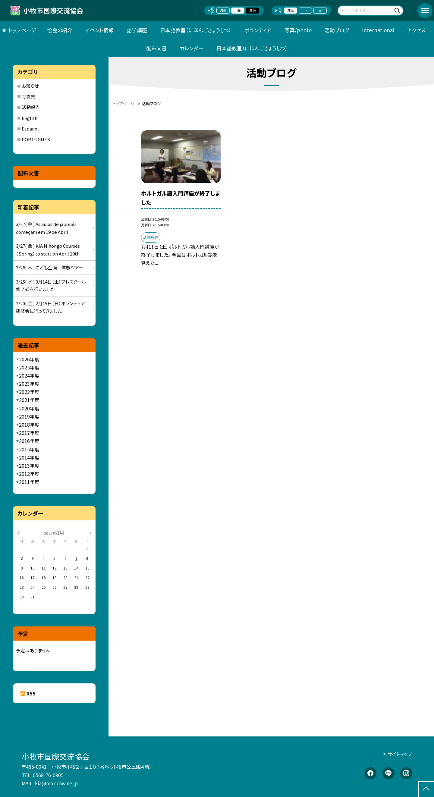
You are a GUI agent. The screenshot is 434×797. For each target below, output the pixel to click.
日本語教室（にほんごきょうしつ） (195, 30)
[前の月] (18, 532)
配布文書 (156, 48)
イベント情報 (99, 30)
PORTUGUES (36, 139)
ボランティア (257, 30)
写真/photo (298, 30)
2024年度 (29, 375)
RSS (31, 693)
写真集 (28, 96)
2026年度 (29, 359)
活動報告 (31, 107)
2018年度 (29, 424)
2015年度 (29, 449)
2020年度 (29, 408)
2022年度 (29, 391)
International (378, 30)
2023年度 (29, 383)
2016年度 (29, 440)
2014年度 (29, 457)
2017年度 (29, 432)
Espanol (30, 128)
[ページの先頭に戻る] (426, 789)
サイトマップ (399, 754)
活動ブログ (337, 30)
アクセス (416, 30)
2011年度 (29, 481)
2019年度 (29, 416)
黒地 (252, 10)
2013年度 (29, 465)
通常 (223, 10)
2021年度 (29, 399)
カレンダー (191, 48)
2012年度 (29, 473)
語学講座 (137, 30)
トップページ (22, 30)
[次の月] (90, 532)
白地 (237, 10)
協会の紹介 (59, 30)
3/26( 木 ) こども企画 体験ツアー (49, 267)
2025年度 (29, 367)
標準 (290, 10)
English (29, 118)
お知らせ (30, 86)
